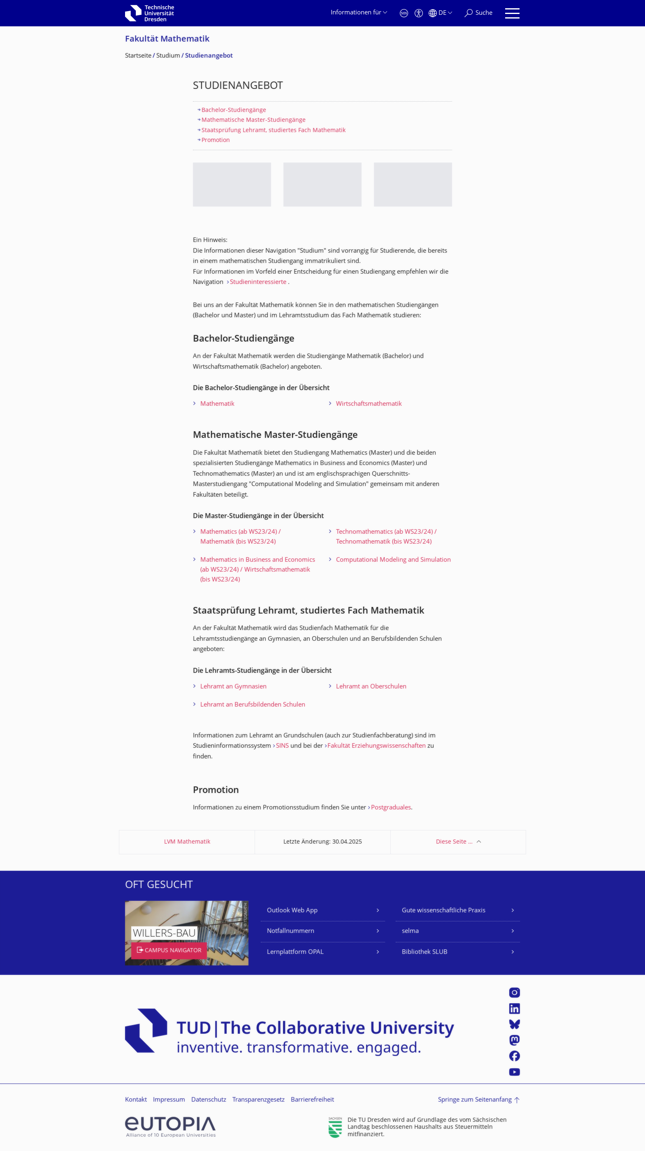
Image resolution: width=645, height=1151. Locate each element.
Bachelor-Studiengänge (234, 110)
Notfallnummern (290, 931)
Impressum (169, 1100)
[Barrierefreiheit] (418, 13)
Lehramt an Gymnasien (233, 687)
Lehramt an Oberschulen (371, 687)
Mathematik (217, 404)
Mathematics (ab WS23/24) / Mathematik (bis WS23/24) (240, 537)
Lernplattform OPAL (295, 952)
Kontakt (136, 1100)
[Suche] (478, 13)
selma (410, 931)
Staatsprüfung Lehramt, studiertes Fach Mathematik (274, 130)
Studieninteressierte (258, 282)
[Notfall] (403, 13)
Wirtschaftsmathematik (369, 404)
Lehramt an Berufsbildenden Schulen (252, 705)
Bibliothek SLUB (425, 952)
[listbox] (322, 191)
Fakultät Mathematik (167, 40)
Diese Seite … (454, 842)
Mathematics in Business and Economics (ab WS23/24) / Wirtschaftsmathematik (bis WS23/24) (257, 570)
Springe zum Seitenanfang (475, 1100)
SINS (282, 746)
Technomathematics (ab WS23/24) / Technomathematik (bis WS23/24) (386, 537)
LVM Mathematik (187, 842)
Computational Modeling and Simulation (393, 560)
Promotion (216, 140)
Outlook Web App (292, 911)
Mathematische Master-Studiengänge (254, 120)
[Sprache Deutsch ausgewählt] (440, 13)
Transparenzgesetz (258, 1100)
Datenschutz (208, 1100)
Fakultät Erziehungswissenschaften (376, 746)
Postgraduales (391, 808)
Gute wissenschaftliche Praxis (443, 911)
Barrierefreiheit (312, 1100)
